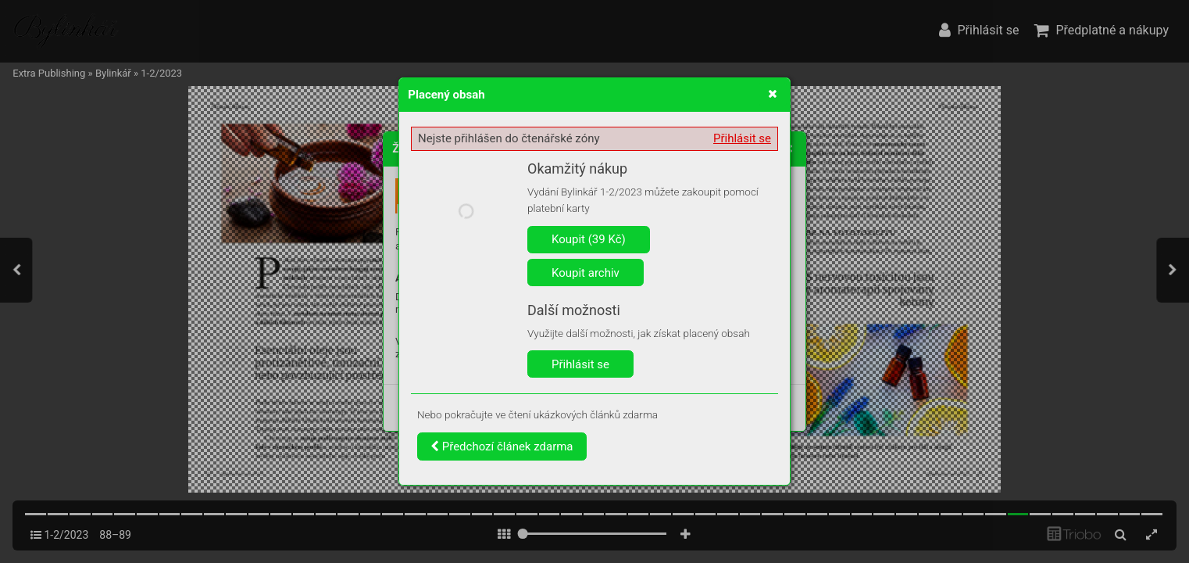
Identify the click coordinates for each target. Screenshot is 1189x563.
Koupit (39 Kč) (589, 239)
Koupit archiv (585, 273)
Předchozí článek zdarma (501, 446)
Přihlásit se (742, 138)
